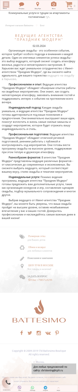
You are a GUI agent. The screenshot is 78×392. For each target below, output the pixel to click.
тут (47, 17)
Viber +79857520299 (41, 280)
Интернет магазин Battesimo (19, 25)
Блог (42, 25)
